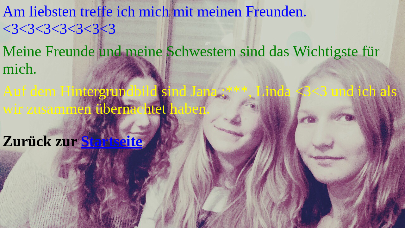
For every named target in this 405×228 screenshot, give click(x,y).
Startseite (111, 141)
